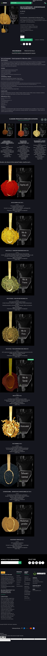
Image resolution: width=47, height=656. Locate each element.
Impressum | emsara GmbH (27, 587)
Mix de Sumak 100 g (17, 395)
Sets (17, 590)
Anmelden (26, 609)
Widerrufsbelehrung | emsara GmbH (27, 604)
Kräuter (18, 588)
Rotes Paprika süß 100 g (17, 202)
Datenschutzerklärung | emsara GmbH (27, 601)
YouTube (36, 562)
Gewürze (18, 584)
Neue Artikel (19, 578)
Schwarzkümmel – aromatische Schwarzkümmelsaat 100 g (17, 491)
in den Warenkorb (27, 39)
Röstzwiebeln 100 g (17, 443)
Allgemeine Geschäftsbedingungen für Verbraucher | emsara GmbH (27, 592)
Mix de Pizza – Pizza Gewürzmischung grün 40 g (17, 348)
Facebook (29, 562)
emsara (39, 139)
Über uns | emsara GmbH (27, 597)
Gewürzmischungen (20, 586)
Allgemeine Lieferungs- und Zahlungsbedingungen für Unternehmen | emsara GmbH (27, 581)
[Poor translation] (4, 637)
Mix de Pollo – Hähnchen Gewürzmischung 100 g (17, 250)
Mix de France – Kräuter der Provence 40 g (17, 298)
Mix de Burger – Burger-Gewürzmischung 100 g (40, 142)
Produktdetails (29, 51)
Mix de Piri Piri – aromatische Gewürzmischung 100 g (23, 142)
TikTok (42, 562)
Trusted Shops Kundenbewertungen (23, 53)
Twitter (33, 562)
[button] (45, 3)
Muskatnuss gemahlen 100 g (17, 539)
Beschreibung (16, 51)
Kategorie (13, 2)
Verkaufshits (19, 580)
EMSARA (5, 624)
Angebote (18, 575)
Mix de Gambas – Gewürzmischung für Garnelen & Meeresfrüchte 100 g (7, 143)
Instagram (40, 562)
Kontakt (25, 607)
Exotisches (19, 582)
